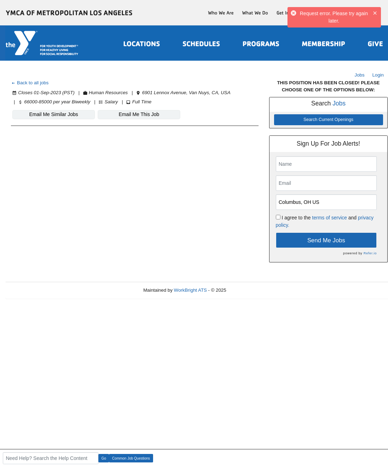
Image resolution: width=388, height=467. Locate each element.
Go (104, 458)
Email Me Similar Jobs (53, 114)
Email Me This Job (139, 114)
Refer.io (370, 253)
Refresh (247, 290)
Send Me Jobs (326, 240)
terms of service (329, 217)
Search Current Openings (328, 119)
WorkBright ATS (190, 290)
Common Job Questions (131, 458)
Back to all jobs (30, 82)
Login (378, 75)
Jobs (359, 75)
